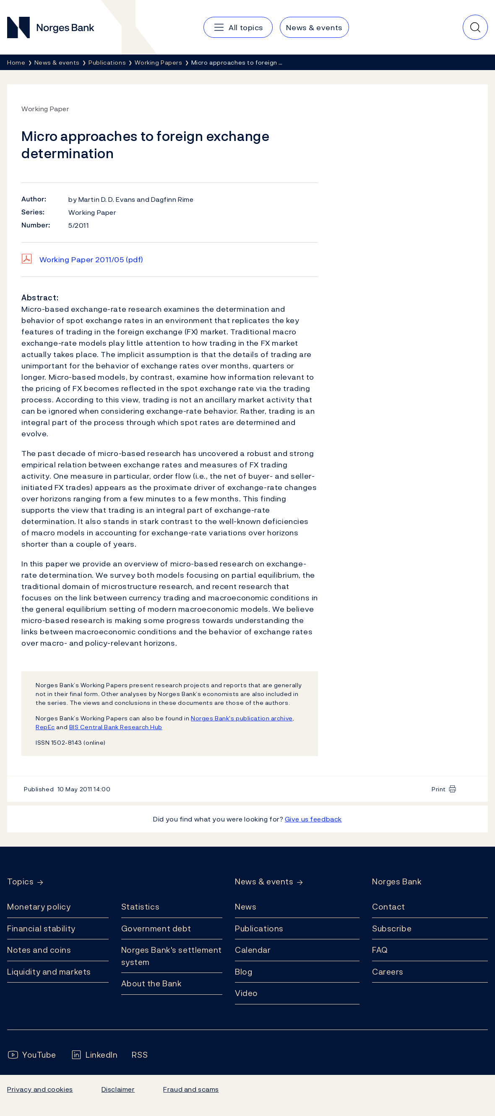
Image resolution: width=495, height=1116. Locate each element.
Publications (259, 928)
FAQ (380, 950)
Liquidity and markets (49, 972)
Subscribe (392, 928)
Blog (243, 972)
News (245, 907)
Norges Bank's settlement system (171, 956)
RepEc (45, 726)
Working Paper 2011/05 (91, 259)
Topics (20, 881)
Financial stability (41, 928)
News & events (264, 881)
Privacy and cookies (40, 1089)
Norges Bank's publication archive (242, 718)
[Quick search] (475, 27)
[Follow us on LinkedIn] (94, 1055)
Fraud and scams (191, 1089)
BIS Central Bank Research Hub (115, 726)
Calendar (253, 950)
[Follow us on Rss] (140, 1055)
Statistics (140, 907)
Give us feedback (313, 819)
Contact (388, 907)
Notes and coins (39, 950)
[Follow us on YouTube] (31, 1055)
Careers (388, 972)
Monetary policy (38, 907)
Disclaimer (118, 1089)
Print (439, 789)
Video (246, 993)
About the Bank (151, 983)
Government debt (156, 928)
